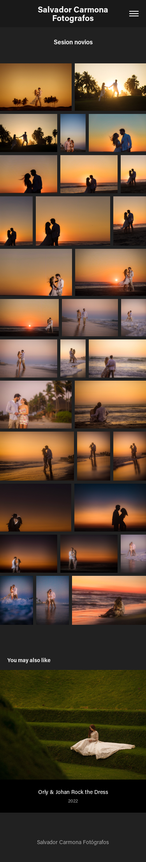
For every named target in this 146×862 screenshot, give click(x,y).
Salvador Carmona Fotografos (74, 13)
